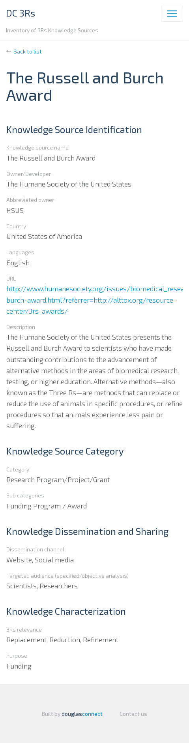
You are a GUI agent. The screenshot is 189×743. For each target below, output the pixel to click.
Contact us (133, 713)
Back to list (27, 51)
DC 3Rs (20, 12)
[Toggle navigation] (172, 14)
